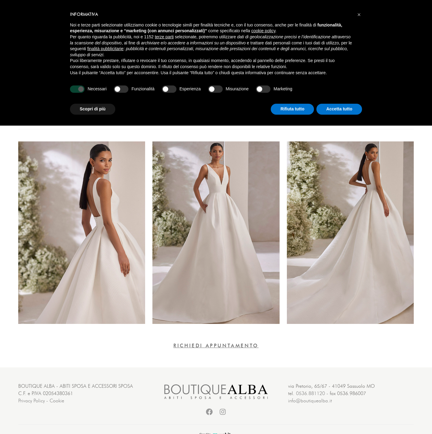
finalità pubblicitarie (105, 48)
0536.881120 (310, 393)
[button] (359, 14)
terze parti (164, 36)
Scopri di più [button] (93, 108)
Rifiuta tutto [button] (292, 108)
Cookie (57, 400)
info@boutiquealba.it (310, 400)
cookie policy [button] (263, 30)
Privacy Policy (31, 400)
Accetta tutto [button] (339, 108)
